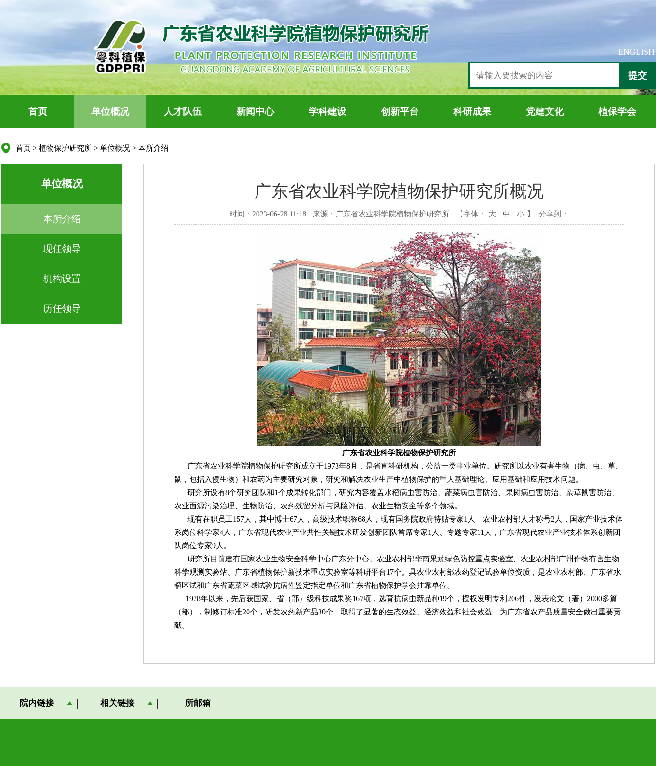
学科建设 (327, 111)
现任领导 (62, 248)
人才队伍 (183, 111)
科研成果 (472, 111)
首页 (37, 111)
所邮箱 (198, 703)
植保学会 (617, 111)
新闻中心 (255, 111)
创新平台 (400, 111)
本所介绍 (153, 148)
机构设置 (62, 278)
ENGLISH (636, 52)
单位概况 (110, 111)
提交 (637, 75)
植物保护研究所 (65, 148)
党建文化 (545, 111)
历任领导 (62, 308)
